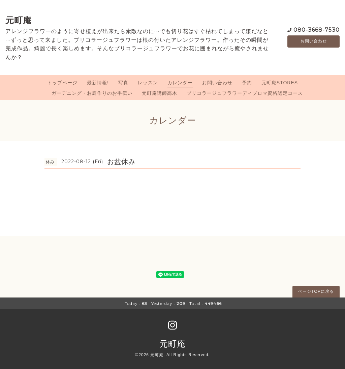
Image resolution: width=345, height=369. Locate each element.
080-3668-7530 (316, 29)
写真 (123, 82)
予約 (247, 82)
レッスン (148, 82)
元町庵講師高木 (159, 93)
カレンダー (180, 82)
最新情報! (98, 82)
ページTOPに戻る (316, 291)
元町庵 (18, 20)
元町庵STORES (279, 82)
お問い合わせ (314, 41)
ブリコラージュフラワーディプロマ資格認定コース (245, 93)
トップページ (62, 82)
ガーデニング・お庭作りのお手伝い (92, 93)
